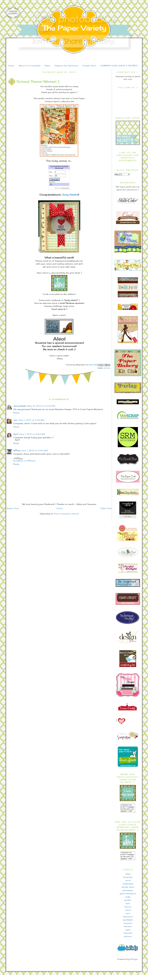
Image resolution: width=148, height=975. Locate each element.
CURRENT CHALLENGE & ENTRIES (119, 65)
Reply (16, 412)
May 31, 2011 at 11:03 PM (41, 406)
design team (128, 890)
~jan (15, 420)
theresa (128, 929)
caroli (128, 883)
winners (107, 368)
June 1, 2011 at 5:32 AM (31, 420)
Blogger (134, 962)
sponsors (128, 920)
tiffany (16, 450)
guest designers (128, 897)
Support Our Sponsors (66, 65)
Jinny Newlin (69, 194)
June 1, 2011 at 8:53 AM (32, 434)
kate (128, 906)
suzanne (127, 926)
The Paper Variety (74, 28)
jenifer (127, 903)
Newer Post (13, 508)
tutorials (128, 936)
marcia (127, 910)
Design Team (89, 65)
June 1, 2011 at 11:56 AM (34, 450)
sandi (128, 913)
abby (127, 877)
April (15, 434)
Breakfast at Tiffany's (24, 461)
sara (128, 916)
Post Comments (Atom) (66, 514)
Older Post (106, 508)
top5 (127, 933)
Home (11, 65)
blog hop (127, 880)
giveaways (128, 893)
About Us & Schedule (29, 65)
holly (127, 900)
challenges (127, 887)
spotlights (128, 923)
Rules (47, 65)
